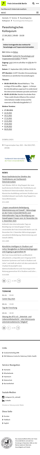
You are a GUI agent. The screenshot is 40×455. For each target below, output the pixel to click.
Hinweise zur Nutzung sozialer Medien (13, 405)
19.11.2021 (8, 115)
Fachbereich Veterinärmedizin (13, 9)
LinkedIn (8, 400)
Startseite (5, 18)
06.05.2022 (8, 129)
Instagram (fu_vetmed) (12, 397)
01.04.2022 (8, 126)
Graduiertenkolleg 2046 (11, 353)
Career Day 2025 (8, 298)
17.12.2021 (8, 118)
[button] (4, 281)
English (6, 423)
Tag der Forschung (9, 307)
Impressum (7, 377)
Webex (15, 52)
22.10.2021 (8, 113)
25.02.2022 (8, 124)
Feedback (7, 420)
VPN (29, 62)
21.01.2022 (8, 121)
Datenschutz (8, 380)
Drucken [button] (6, 416)
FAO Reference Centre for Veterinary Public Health (20, 356)
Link (10, 62)
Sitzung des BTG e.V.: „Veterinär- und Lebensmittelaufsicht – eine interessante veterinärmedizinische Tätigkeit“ (18, 319)
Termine (14, 18)
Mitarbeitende (8, 373)
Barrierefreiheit (9, 383)
